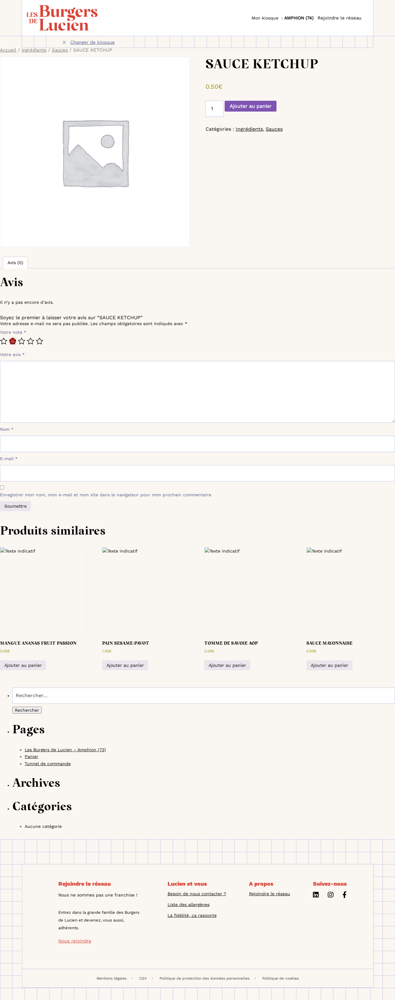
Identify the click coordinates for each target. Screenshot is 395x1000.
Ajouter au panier (251, 106)
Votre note (13, 332)
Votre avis (12, 354)
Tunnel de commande (48, 763)
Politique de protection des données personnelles (208, 978)
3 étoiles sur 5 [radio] (21, 341)
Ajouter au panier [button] (23, 665)
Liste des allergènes (189, 904)
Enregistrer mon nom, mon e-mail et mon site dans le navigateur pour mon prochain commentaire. (106, 494)
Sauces (60, 50)
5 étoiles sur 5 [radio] (39, 341)
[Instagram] (330, 895)
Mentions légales (114, 978)
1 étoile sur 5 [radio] (3, 341)
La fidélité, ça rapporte (192, 915)
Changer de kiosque (92, 42)
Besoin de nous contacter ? (197, 893)
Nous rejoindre (74, 941)
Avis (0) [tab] (15, 262)
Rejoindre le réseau (339, 18)
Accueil (8, 50)
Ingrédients (34, 50)
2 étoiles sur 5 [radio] (12, 341)
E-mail (9, 458)
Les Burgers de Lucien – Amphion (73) (65, 749)
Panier (31, 756)
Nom (7, 429)
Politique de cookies (280, 978)
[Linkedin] (315, 895)
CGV (146, 978)
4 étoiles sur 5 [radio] (30, 341)
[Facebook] (345, 895)
